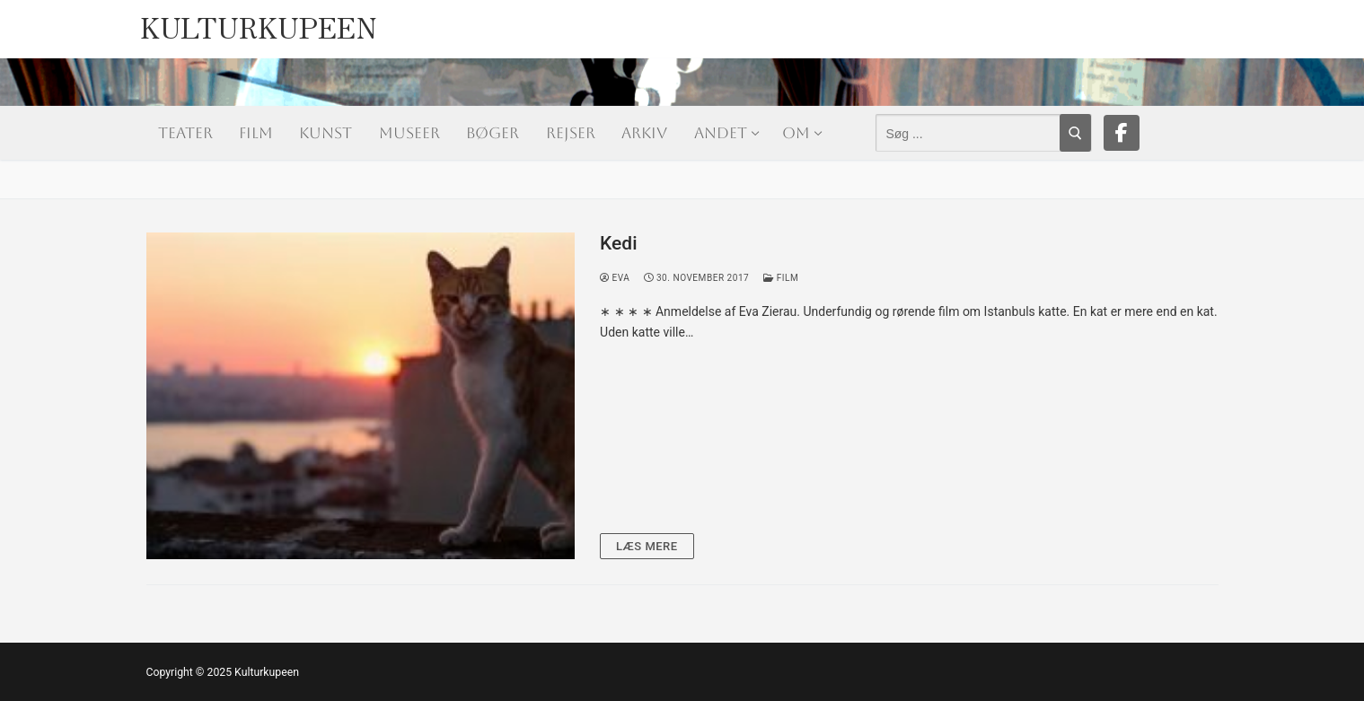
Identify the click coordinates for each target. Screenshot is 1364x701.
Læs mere (647, 546)
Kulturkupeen (258, 23)
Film (780, 278)
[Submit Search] (1075, 133)
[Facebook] (1122, 133)
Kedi (618, 243)
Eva (614, 278)
